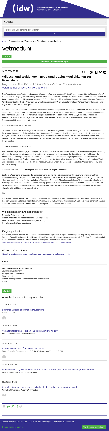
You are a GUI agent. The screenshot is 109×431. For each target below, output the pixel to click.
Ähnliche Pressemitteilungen (54, 62)
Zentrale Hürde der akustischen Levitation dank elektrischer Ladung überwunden (40, 387)
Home (3, 41)
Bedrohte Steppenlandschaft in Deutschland (23, 310)
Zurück (6, 56)
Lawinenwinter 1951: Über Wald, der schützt (23, 348)
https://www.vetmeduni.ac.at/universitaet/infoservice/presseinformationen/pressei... (36, 254)
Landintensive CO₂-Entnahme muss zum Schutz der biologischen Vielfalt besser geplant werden (48, 369)
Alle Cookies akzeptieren (94, 427)
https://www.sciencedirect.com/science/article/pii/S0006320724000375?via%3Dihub (36, 242)
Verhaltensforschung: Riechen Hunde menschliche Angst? (30, 331)
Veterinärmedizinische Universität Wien (24, 87)
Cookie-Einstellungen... (12, 427)
